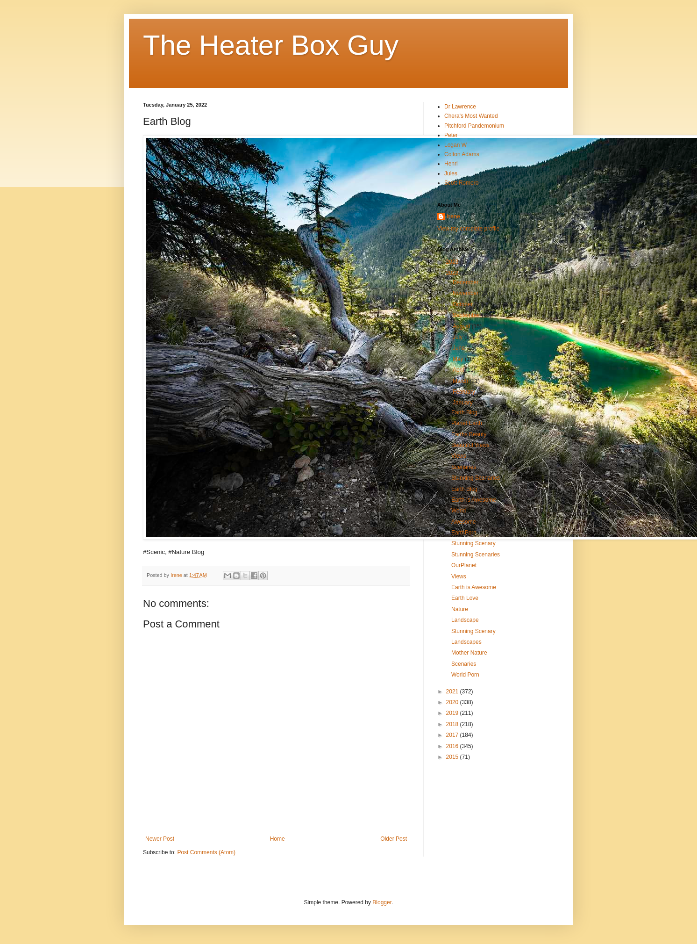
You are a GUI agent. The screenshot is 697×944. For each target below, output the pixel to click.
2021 (453, 691)
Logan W (455, 145)
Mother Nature (469, 652)
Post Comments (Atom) (206, 852)
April (459, 370)
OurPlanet (464, 565)
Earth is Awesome (473, 500)
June (459, 348)
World (458, 510)
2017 (453, 735)
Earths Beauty (468, 434)
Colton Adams (461, 154)
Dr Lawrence (460, 106)
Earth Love (464, 598)
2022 (453, 273)
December (466, 282)
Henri (451, 163)
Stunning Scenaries (475, 478)
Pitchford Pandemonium (474, 126)
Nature (459, 609)
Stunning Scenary (473, 543)
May (459, 359)
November (466, 293)
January (463, 402)
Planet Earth (466, 423)
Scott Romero (461, 183)
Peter (451, 135)
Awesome (463, 522)
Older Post (393, 839)
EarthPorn (464, 532)
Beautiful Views (470, 445)
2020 (453, 702)
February (465, 392)
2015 (453, 757)
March (461, 381)
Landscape (465, 620)
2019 (453, 713)
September (467, 315)
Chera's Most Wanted (471, 116)
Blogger (381, 902)
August (462, 326)
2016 (453, 746)
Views (458, 456)
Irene (453, 216)
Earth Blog (464, 412)
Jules (450, 173)
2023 (453, 262)
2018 (453, 724)
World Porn (465, 674)
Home (277, 839)
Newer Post (159, 839)
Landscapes (466, 642)
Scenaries (463, 467)
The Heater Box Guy (270, 45)
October (463, 304)
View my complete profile (468, 228)
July (458, 337)
